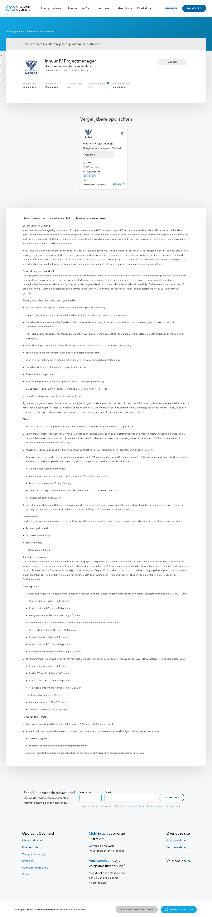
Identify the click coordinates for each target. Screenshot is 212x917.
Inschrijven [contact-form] (172, 797)
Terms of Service (165, 806)
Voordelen (104, 8)
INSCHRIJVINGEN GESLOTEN (137, 909)
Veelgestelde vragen (34, 854)
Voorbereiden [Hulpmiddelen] (100, 860)
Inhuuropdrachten (50, 8)
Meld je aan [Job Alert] (98, 833)
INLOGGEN (171, 8)
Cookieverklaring (176, 847)
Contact (27, 874)
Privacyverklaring (176, 840)
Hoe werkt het (30, 847)
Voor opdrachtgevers (35, 868)
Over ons (27, 861)
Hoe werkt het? (79, 8)
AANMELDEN (194, 8)
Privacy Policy (143, 806)
